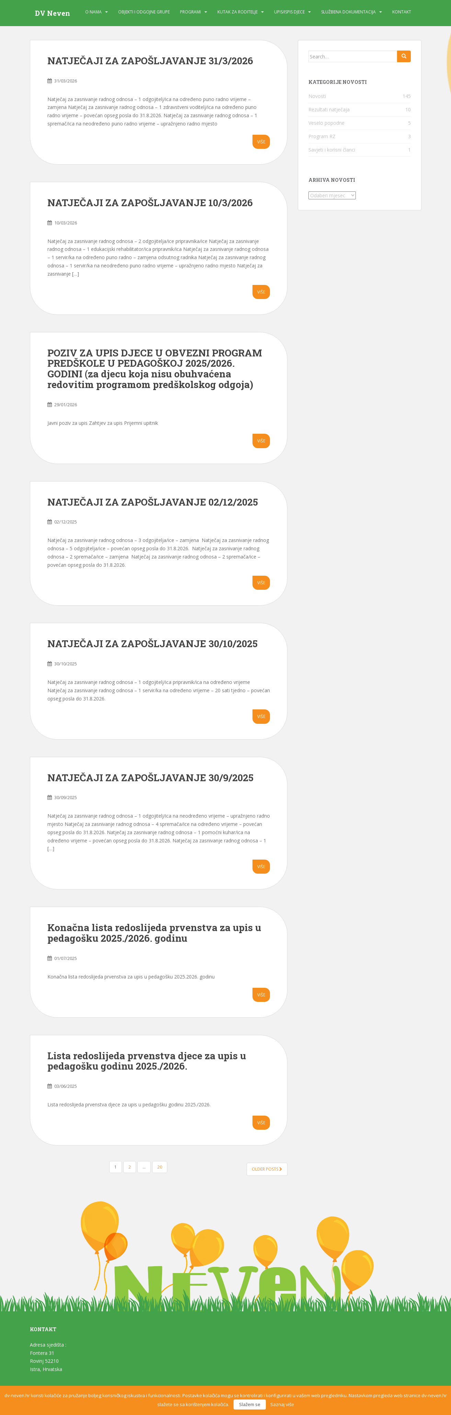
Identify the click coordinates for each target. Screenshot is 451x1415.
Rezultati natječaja (329, 109)
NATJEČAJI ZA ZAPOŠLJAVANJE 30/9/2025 (150, 777)
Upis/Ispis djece (289, 12)
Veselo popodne (326, 123)
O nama (93, 12)
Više (261, 142)
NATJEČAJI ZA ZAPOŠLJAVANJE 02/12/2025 (152, 502)
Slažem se (249, 1404)
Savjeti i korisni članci (331, 149)
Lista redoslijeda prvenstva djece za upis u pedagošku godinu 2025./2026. (146, 1061)
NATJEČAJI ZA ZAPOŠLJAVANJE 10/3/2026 (150, 202)
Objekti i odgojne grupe (144, 12)
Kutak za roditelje (237, 12)
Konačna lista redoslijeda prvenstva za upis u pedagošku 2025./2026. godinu (154, 932)
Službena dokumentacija (348, 12)
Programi (190, 12)
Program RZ (322, 136)
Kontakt (401, 12)
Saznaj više (282, 1404)
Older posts (267, 1169)
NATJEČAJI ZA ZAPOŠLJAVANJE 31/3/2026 (150, 60)
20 (159, 1167)
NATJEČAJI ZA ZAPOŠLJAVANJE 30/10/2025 (152, 643)
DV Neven (52, 13)
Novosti (317, 96)
